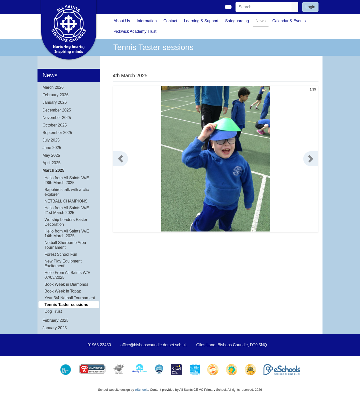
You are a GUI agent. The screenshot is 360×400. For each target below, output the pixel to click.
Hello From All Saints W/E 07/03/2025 (67, 275)
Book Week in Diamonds (66, 284)
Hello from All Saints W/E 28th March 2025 (66, 180)
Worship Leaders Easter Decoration (65, 222)
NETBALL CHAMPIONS (66, 201)
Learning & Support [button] (201, 21)
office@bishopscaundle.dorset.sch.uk (153, 345)
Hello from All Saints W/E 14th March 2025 (66, 233)
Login (310, 7)
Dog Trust (53, 311)
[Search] (264, 7)
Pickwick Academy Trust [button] (135, 31)
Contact (170, 21)
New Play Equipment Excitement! (63, 263)
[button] (120, 158)
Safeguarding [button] (237, 21)
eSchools (141, 390)
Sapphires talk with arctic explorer (66, 192)
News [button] (261, 21)
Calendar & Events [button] (289, 21)
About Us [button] (122, 21)
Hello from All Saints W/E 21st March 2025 (66, 210)
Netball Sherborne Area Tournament (65, 245)
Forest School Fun (60, 254)
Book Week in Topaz (62, 291)
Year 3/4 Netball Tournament (69, 298)
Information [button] (147, 21)
